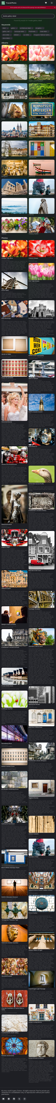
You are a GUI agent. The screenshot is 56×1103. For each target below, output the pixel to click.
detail (5, 28)
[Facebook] (14, 1099)
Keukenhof (32, 260)
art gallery (40, 28)
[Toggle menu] (51, 3)
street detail (44, 31)
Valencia (4, 944)
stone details (7, 38)
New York (31, 320)
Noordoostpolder (6, 260)
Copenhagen (32, 990)
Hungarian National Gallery (43, 35)
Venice (3, 978)
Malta (30, 729)
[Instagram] (24, 1099)
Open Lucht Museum (7, 292)
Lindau (30, 1024)
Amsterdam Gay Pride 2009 (8, 423)
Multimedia (33, 31)
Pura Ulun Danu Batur (35, 648)
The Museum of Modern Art (9, 356)
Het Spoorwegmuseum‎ (35, 448)
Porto (30, 914)
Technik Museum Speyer (35, 380)
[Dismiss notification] (55, 8)
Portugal (4, 869)
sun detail (27, 35)
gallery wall (7, 31)
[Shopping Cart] (46, 3)
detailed (17, 35)
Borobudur (4, 791)
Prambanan (32, 512)
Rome (30, 892)
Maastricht (4, 526)
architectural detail (26, 28)
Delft (3, 320)
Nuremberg (5, 745)
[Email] (3, 1099)
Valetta (3, 590)
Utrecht (4, 710)
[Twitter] (19, 1099)
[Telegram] (9, 1099)
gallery (14, 28)
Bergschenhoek (6, 687)
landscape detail (20, 31)
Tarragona (4, 921)
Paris (3, 1057)
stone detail (7, 35)
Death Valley (5, 1034)
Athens (30, 835)
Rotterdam (31, 485)
